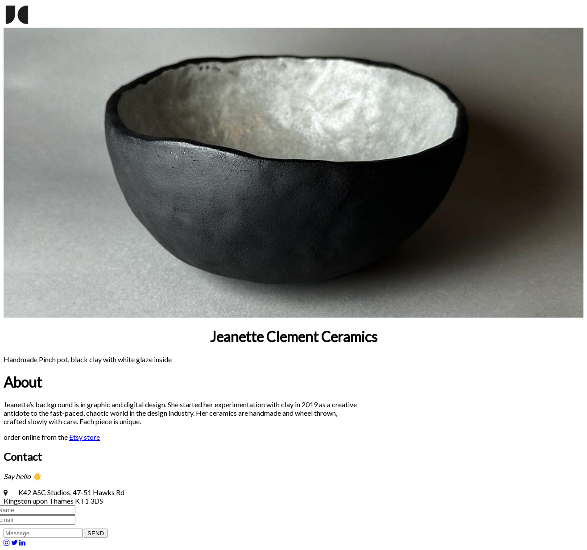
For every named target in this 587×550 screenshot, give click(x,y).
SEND (95, 533)
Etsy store (84, 437)
